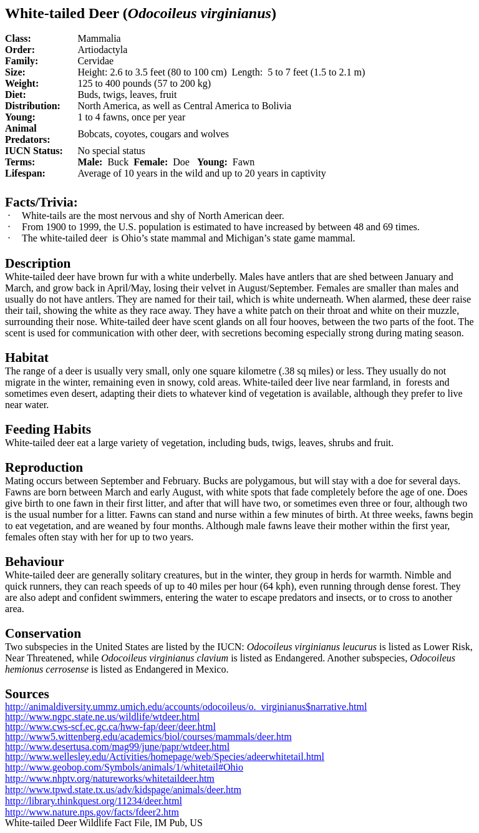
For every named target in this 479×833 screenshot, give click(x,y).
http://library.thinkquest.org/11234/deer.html (93, 801)
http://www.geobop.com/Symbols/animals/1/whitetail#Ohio (124, 767)
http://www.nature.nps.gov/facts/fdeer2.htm (92, 812)
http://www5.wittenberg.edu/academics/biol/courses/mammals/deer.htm (148, 736)
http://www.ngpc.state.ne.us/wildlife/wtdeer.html (102, 716)
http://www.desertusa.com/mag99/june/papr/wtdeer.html (117, 746)
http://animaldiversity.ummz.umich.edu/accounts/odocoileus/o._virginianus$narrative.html (186, 706)
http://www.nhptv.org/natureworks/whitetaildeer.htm (110, 778)
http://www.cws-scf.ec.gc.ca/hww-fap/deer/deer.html (110, 726)
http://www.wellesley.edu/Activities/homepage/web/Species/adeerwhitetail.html (164, 756)
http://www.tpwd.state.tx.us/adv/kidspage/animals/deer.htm (123, 789)
